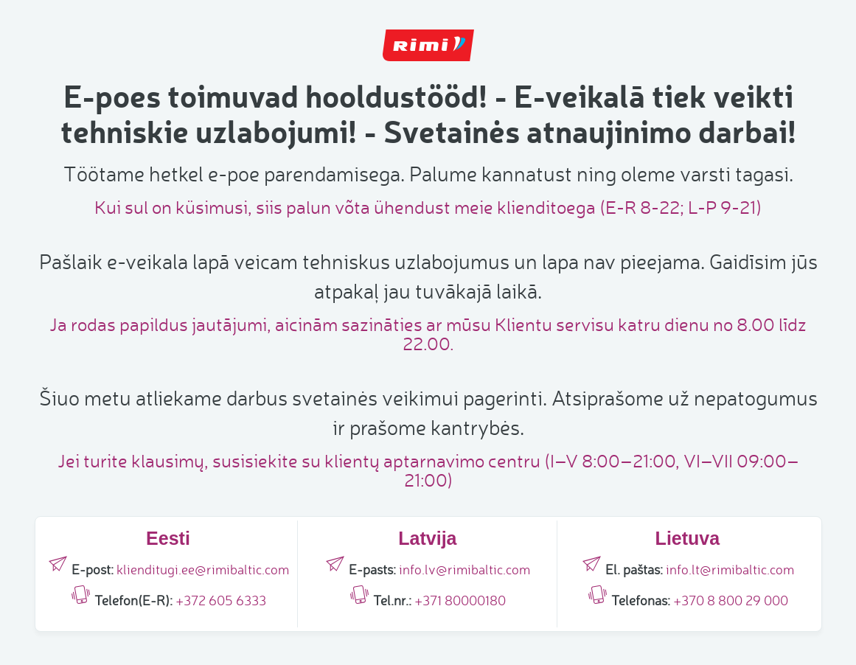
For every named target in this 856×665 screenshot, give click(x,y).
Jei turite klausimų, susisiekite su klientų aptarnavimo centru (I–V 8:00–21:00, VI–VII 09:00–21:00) (428, 470)
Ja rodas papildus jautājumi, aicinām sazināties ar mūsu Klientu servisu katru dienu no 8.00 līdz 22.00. (428, 334)
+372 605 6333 (220, 600)
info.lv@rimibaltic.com (464, 569)
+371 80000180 (460, 600)
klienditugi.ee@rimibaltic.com (202, 569)
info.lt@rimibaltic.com (730, 569)
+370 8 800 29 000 (730, 600)
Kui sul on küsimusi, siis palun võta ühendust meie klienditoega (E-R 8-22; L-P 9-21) (428, 206)
